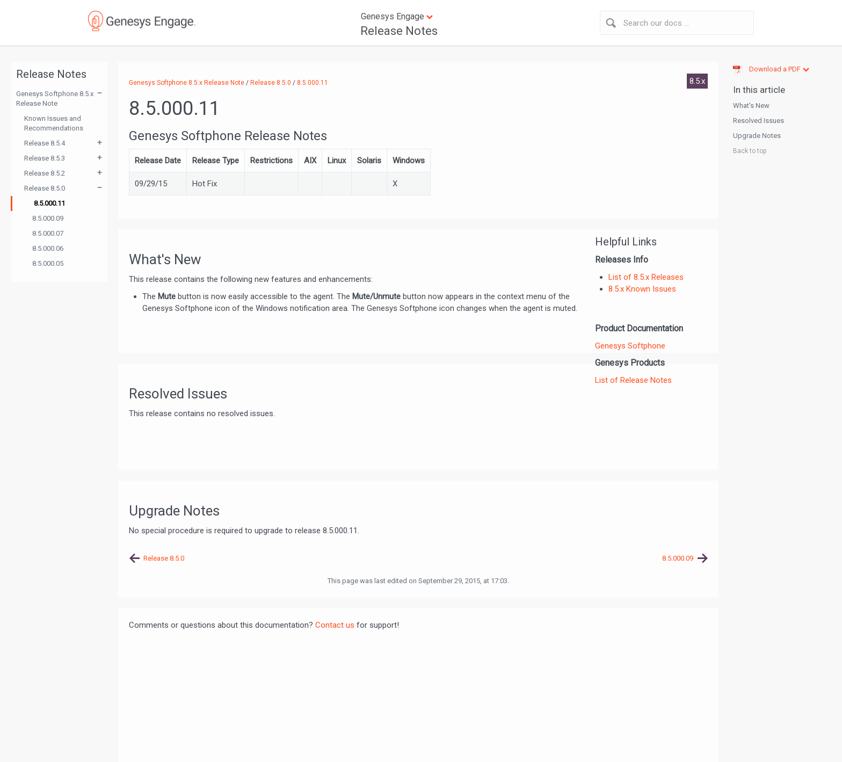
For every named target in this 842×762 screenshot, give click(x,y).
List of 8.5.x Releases (646, 277)
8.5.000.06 (47, 248)
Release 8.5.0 (44, 188)
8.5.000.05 (47, 263)
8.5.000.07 (47, 233)
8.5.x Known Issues (642, 289)
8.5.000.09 (47, 218)
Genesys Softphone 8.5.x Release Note (54, 98)
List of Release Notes (633, 380)
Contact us (334, 625)
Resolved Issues (758, 121)
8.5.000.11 (49, 203)
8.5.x (697, 81)
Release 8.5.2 (44, 173)
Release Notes (399, 31)
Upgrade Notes (757, 136)
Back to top (749, 151)
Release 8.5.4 (44, 143)
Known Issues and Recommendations (53, 123)
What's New (751, 105)
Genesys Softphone (630, 346)
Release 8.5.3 (44, 158)
